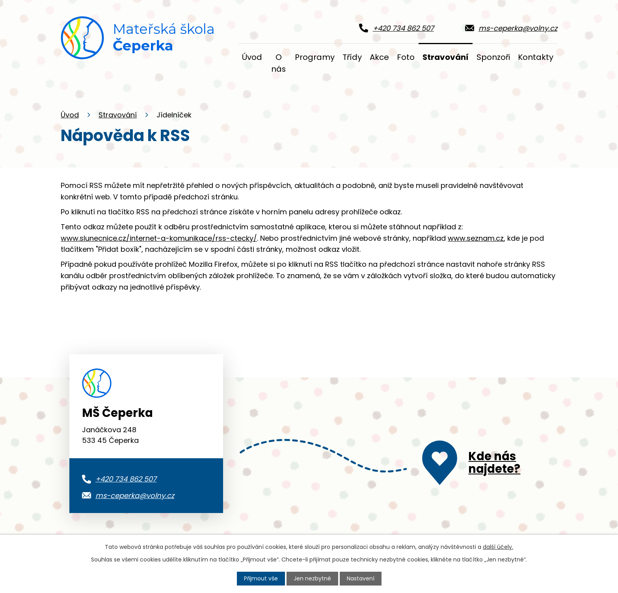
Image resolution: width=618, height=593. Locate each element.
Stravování (118, 115)
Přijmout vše (261, 578)
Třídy (352, 57)
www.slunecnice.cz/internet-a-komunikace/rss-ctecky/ (159, 238)
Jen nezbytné (312, 578)
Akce (379, 57)
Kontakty (535, 57)
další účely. (498, 547)
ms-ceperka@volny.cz (134, 495)
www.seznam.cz (476, 238)
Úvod (70, 115)
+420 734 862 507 (125, 479)
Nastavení (360, 578)
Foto (406, 57)
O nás (278, 63)
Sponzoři (493, 57)
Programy (315, 57)
